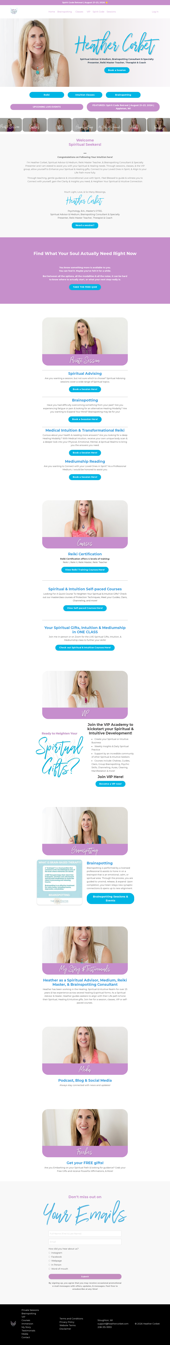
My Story (26, 1329)
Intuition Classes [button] (84, 95)
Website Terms (68, 1327)
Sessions (111, 12)
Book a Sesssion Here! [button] (85, 420)
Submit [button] (85, 1278)
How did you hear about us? (64, 1250)
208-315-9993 (105, 1329)
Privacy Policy (67, 1323)
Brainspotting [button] (123, 95)
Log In (155, 12)
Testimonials (28, 1332)
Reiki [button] (47, 95)
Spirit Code (98, 12)
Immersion (27, 1325)
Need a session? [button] (85, 225)
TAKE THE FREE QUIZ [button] (85, 287)
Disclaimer (65, 1330)
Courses (26, 1322)
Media (25, 1335)
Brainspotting (64, 12)
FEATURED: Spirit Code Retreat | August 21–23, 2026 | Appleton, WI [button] (123, 107)
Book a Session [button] (117, 70)
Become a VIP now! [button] (110, 785)
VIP (88, 12)
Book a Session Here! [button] (85, 389)
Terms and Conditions (71, 1320)
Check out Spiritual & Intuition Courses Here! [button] (85, 648)
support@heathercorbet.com (113, 1325)
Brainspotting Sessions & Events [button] (110, 899)
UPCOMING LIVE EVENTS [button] (47, 107)
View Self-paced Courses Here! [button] (85, 609)
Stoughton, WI (105, 1322)
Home (51, 12)
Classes (79, 12)
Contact (26, 1339)
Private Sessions (30, 1311)
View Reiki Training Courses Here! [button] (85, 570)
